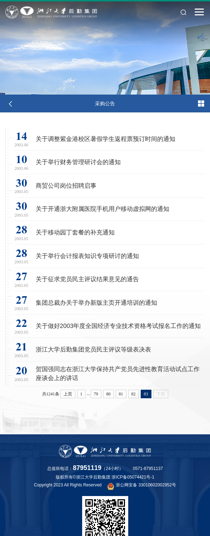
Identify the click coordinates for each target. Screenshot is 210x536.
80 (108, 393)
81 (121, 393)
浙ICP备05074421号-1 (132, 477)
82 (133, 393)
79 (96, 393)
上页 (68, 393)
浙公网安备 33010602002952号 (142, 485)
